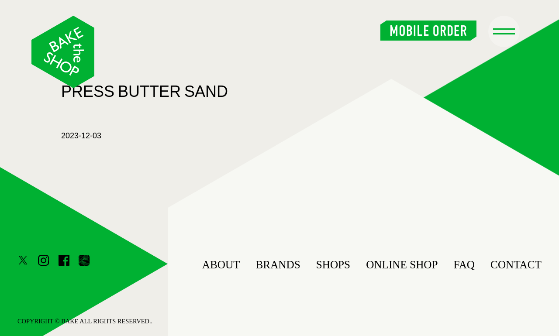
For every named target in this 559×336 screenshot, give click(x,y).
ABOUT (221, 265)
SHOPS (333, 265)
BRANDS (278, 265)
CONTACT (516, 265)
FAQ (464, 265)
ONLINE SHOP (402, 265)
